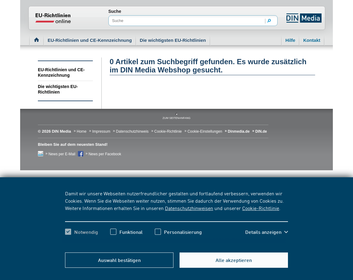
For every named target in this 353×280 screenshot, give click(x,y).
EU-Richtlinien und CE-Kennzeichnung (90, 40)
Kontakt (311, 40)
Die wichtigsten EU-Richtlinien (173, 40)
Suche (114, 11)
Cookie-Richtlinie (260, 207)
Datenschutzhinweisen (189, 207)
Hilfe (291, 40)
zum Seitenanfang (176, 118)
